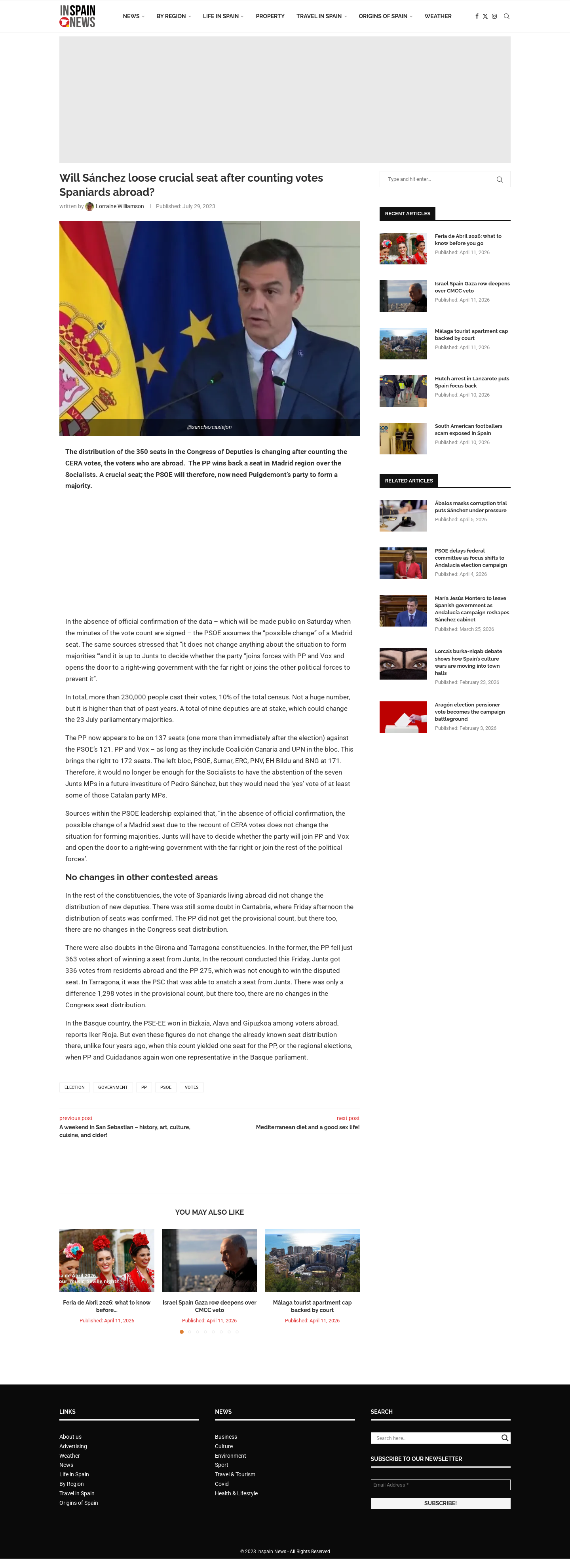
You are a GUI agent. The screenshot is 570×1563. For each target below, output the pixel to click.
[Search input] (437, 1437)
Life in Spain (221, 16)
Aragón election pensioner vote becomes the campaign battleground (470, 712)
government (113, 1087)
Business (226, 1437)
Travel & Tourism (235, 1474)
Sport (221, 1465)
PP (144, 1087)
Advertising (73, 1446)
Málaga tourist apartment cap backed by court (471, 334)
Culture (224, 1446)
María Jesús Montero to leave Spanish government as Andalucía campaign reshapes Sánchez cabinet (472, 609)
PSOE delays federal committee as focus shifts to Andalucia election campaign (471, 558)
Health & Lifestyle (236, 1493)
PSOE (165, 1087)
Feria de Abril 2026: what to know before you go (468, 239)
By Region (171, 16)
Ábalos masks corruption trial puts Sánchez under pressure (471, 506)
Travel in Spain (319, 16)
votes (192, 1087)
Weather (438, 16)
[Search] (507, 16)
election (75, 1087)
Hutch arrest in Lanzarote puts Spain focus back (472, 382)
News (131, 16)
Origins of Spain (383, 16)
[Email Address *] (441, 1484)
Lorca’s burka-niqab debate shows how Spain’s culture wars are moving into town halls (468, 662)
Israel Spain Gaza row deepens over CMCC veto (472, 287)
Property (270, 16)
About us (70, 1437)
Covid (222, 1484)
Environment (230, 1456)
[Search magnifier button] (505, 1437)
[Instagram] (494, 16)
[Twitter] (485, 16)
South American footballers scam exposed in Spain (469, 429)
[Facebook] (477, 16)
